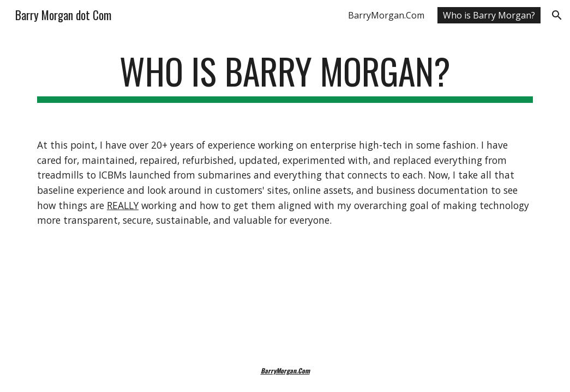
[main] (285, 76)
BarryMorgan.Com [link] (386, 15)
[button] (557, 15)
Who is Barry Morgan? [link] (489, 15)
